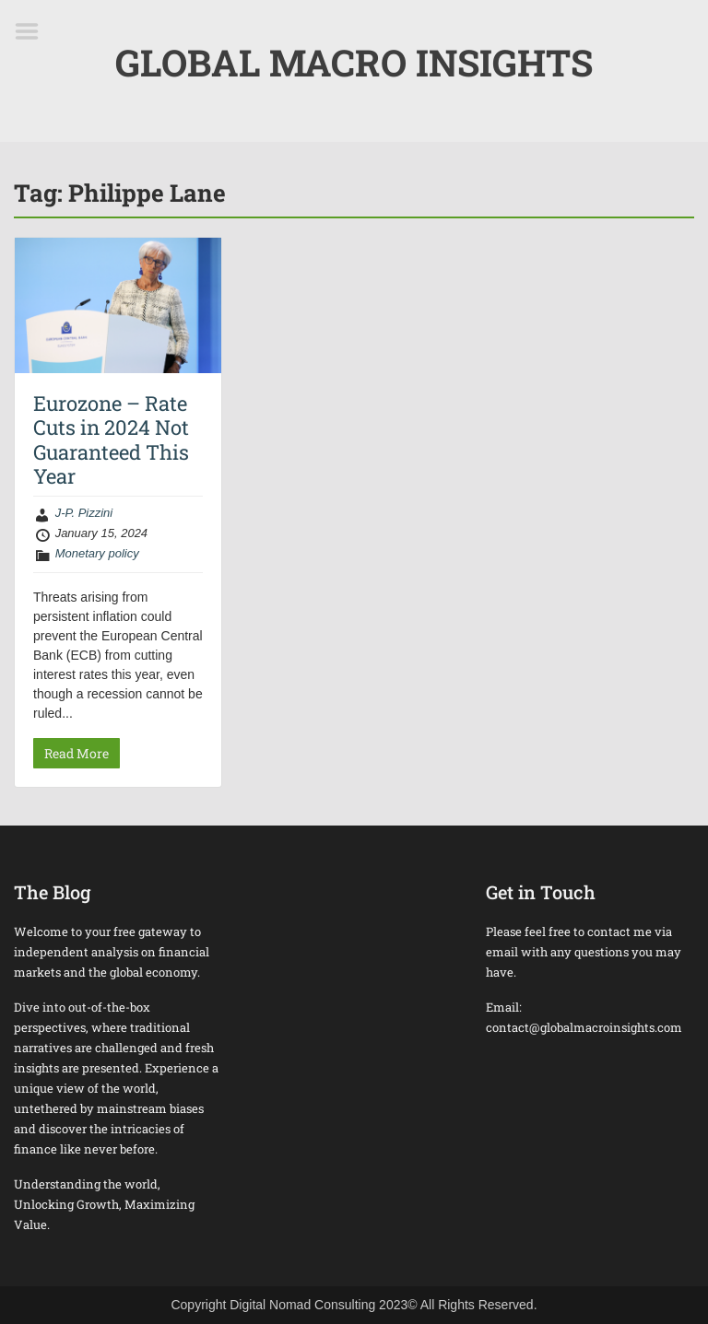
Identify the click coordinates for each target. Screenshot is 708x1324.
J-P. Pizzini (84, 513)
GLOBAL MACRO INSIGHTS (354, 62)
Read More (76, 753)
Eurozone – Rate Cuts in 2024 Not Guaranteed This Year (111, 439)
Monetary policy (97, 553)
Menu (33, 31)
